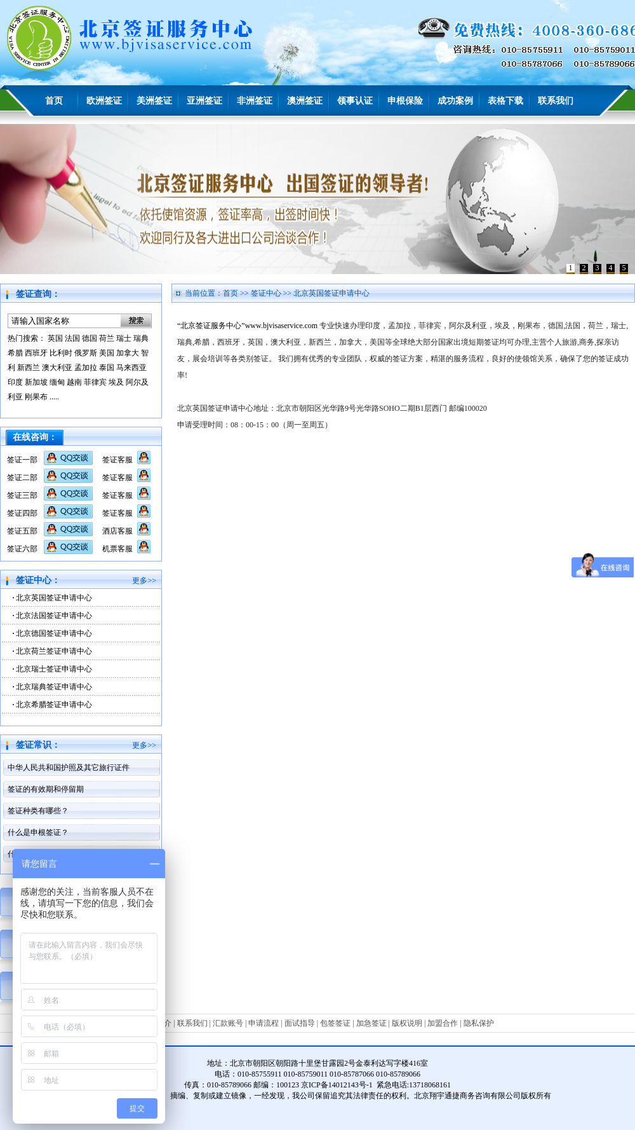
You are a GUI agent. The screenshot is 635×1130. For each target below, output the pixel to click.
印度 (15, 382)
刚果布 (36, 396)
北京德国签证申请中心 (54, 633)
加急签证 (371, 1023)
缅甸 (57, 382)
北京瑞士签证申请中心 (54, 669)
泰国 (106, 367)
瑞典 (141, 338)
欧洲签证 (104, 101)
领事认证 (355, 101)
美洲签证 (154, 101)
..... (54, 396)
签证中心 (266, 293)
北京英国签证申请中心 (54, 597)
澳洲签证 (305, 101)
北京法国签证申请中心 (54, 615)
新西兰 (28, 367)
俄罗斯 (85, 352)
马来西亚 (131, 367)
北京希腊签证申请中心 (54, 704)
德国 (89, 338)
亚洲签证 (204, 101)
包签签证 (335, 1023)
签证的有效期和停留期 (46, 789)
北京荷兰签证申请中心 (54, 651)
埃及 (116, 382)
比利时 (61, 352)
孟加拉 (85, 367)
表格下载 (505, 101)
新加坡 (36, 382)
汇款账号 (228, 1023)
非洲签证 (254, 101)
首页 (54, 101)
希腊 (15, 352)
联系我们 (555, 101)
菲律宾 (95, 382)
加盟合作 (442, 1023)
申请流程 (263, 1023)
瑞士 (123, 338)
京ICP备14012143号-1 (337, 1084)
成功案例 (455, 101)
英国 (55, 338)
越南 (74, 382)
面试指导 (299, 1023)
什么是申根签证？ (38, 832)
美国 (106, 352)
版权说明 (407, 1023)
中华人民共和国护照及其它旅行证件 (69, 767)
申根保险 (405, 101)
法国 (72, 338)
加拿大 (127, 352)
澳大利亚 (57, 367)
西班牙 (36, 352)
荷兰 (106, 338)
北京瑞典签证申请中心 (54, 686)
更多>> (144, 580)
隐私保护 (479, 1023)
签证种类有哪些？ (38, 810)
